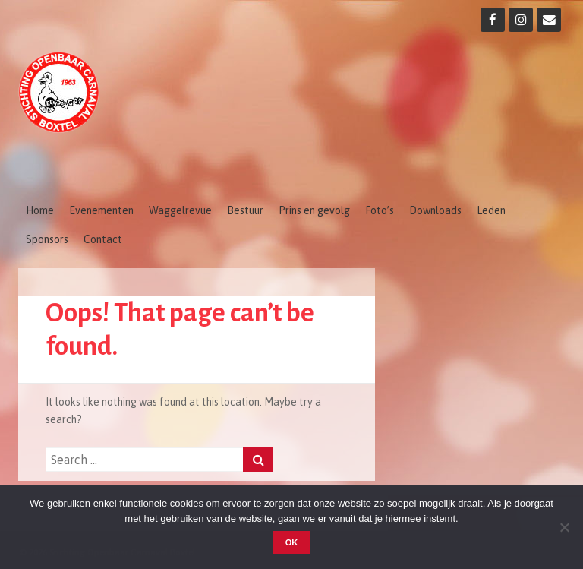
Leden (491, 210)
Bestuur (245, 210)
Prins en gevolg (314, 210)
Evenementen (101, 210)
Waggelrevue (180, 210)
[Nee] (564, 527)
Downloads (435, 210)
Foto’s (379, 210)
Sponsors (47, 239)
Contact (103, 239)
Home (40, 210)
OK (291, 542)
